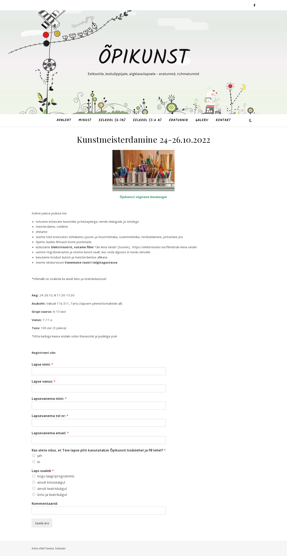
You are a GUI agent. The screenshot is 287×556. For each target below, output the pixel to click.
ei (38, 462)
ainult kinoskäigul (51, 482)
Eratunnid (178, 120)
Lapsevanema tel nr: (50, 416)
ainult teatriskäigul (52, 488)
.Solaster (60, 548)
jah (39, 455)
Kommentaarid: (45, 503)
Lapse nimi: (42, 364)
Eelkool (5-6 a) (147, 120)
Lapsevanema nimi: (49, 399)
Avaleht (64, 120)
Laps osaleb (43, 471)
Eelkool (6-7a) (112, 120)
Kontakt (223, 120)
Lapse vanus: (43, 381)
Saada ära (42, 523)
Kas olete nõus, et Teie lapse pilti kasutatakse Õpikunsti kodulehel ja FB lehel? (99, 450)
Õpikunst (143, 58)
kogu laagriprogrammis (55, 476)
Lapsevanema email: (50, 433)
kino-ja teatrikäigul (52, 494)
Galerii (201, 120)
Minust (84, 120)
